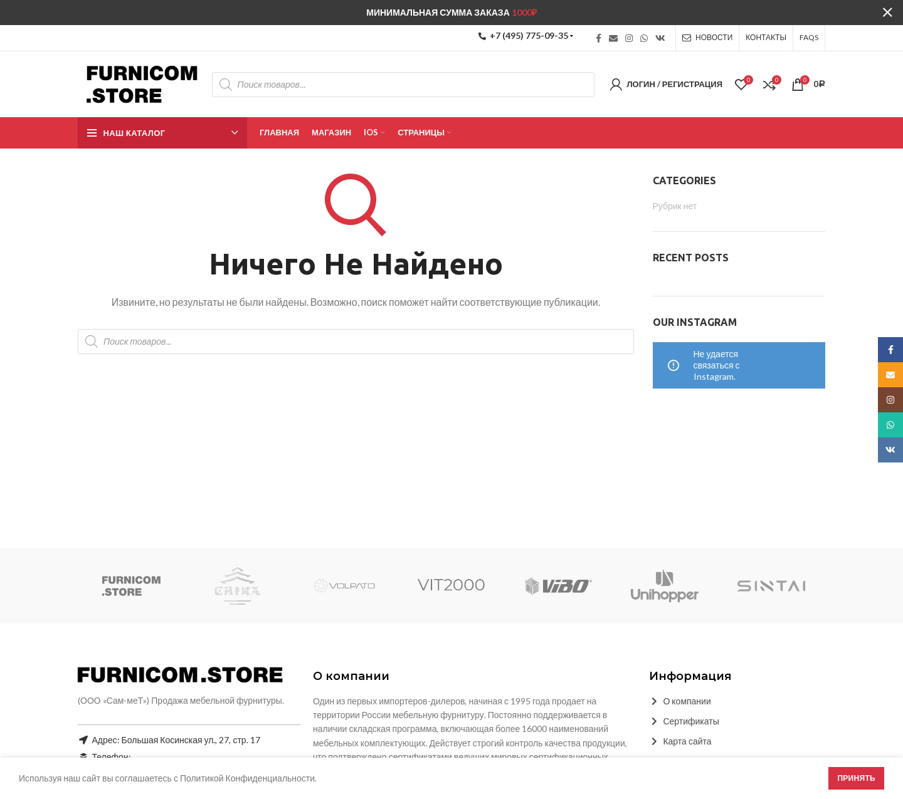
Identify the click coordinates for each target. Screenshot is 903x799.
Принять (856, 778)
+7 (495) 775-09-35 (523, 35)
